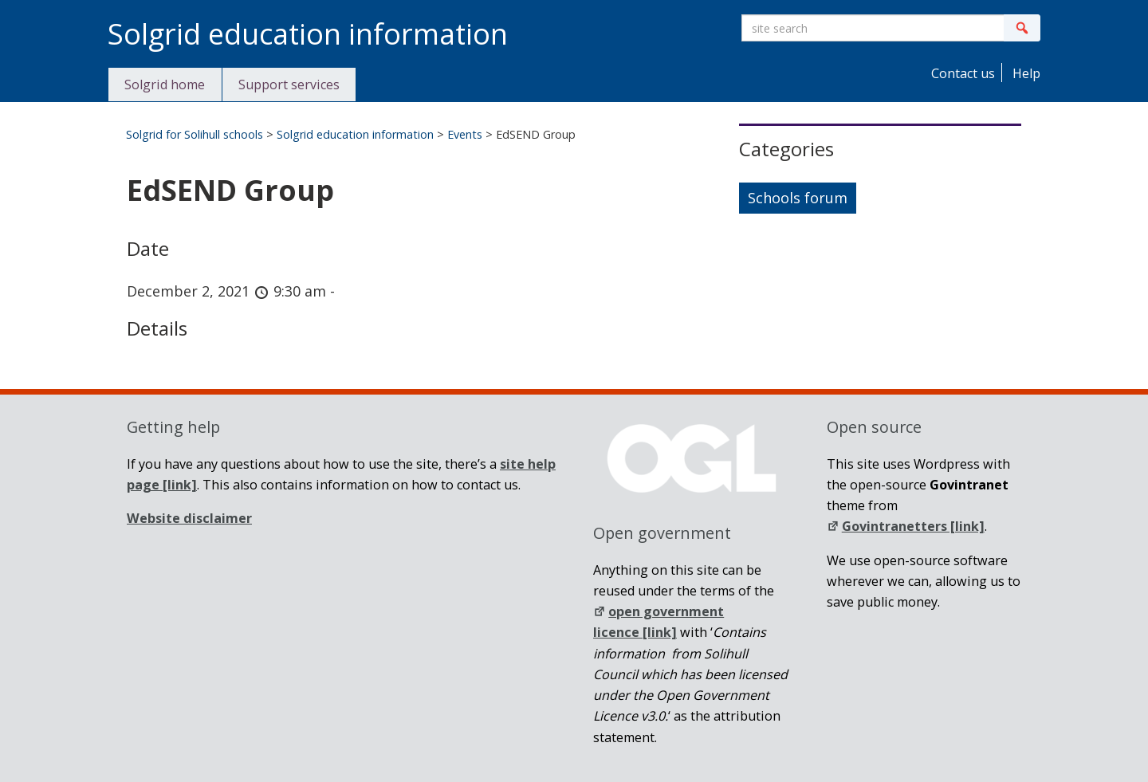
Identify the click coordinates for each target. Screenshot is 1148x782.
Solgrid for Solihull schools (194, 134)
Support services (289, 84)
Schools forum (797, 197)
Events (464, 134)
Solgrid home (164, 84)
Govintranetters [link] (906, 526)
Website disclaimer (189, 518)
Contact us (961, 73)
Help (1024, 73)
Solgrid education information (355, 134)
